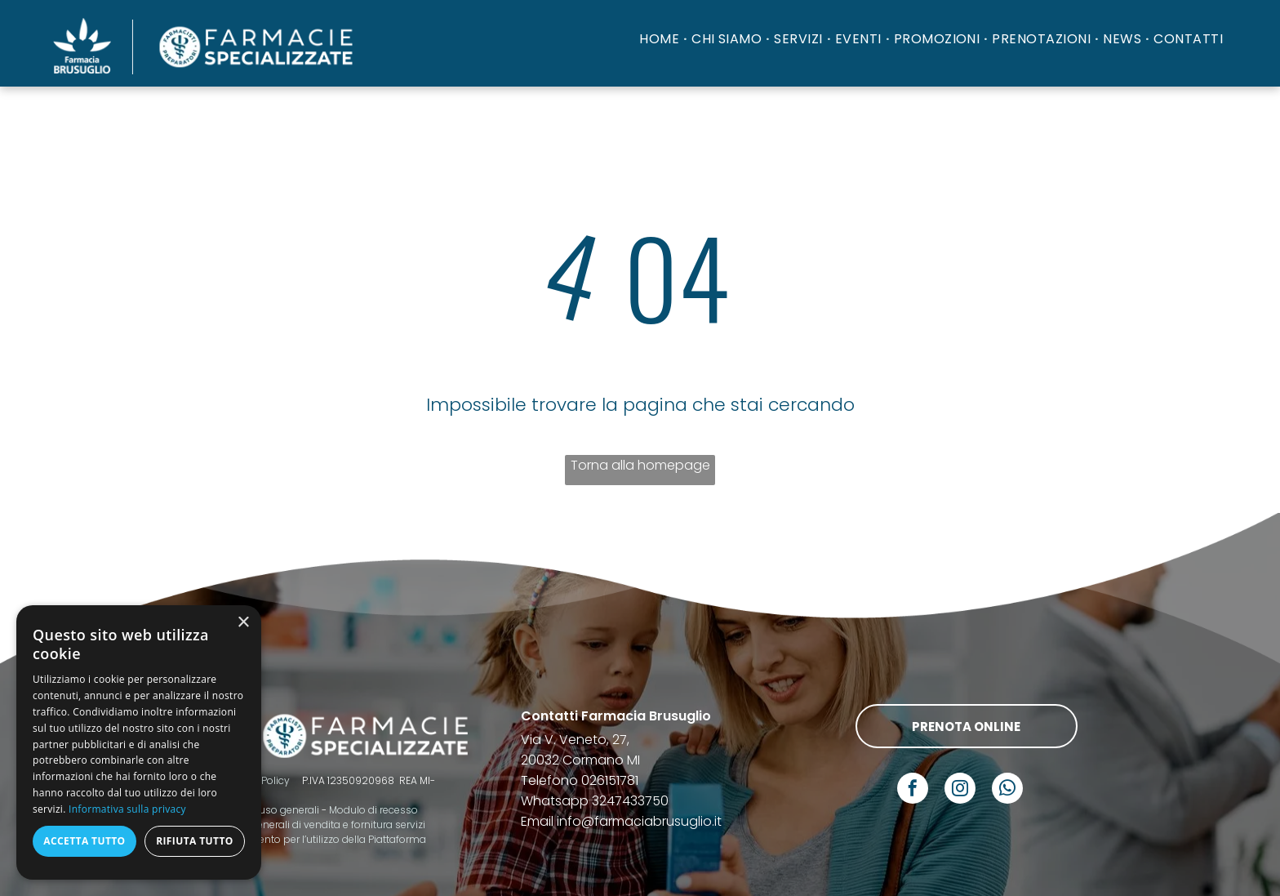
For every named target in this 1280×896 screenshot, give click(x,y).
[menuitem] (661, 39)
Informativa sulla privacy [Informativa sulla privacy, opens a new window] (127, 809)
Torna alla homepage (640, 465)
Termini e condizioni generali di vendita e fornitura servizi (287, 824)
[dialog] (138, 742)
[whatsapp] (1007, 790)
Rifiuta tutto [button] (194, 841)
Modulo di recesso (373, 810)
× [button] (243, 623)
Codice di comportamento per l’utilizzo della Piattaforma (288, 839)
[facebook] (912, 790)
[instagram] (960, 790)
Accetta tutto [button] (84, 841)
